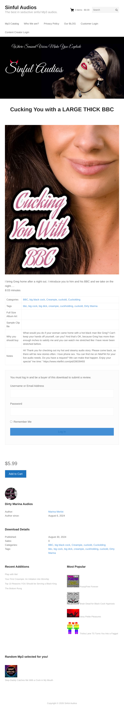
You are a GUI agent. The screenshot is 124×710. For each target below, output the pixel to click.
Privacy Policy (51, 23)
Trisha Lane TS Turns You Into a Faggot (99, 633)
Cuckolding (74, 299)
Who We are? (31, 23)
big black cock (37, 299)
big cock (32, 306)
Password (16, 403)
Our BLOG (70, 23)
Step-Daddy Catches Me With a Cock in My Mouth (29, 680)
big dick (43, 306)
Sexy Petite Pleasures (90, 616)
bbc (25, 306)
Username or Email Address (27, 385)
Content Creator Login (17, 32)
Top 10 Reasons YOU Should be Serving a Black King (31, 583)
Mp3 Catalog (12, 23)
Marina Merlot (55, 512)
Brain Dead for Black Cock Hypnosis (97, 603)
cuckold (62, 299)
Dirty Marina (90, 306)
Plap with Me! (11, 574)
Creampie (51, 299)
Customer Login (89, 23)
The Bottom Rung (13, 588)
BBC (25, 299)
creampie (54, 306)
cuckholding (66, 306)
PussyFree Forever (89, 586)
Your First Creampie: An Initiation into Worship (27, 579)
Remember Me (20, 421)
